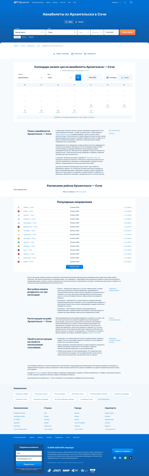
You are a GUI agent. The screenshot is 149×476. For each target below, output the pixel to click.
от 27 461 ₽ (128, 258)
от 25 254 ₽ (128, 250)
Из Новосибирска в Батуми (99, 394)
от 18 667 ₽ (128, 219)
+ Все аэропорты (110, 429)
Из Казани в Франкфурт (121, 394)
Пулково (107, 416)
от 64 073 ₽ (128, 230)
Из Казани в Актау (21, 399)
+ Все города (78, 429)
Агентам (62, 2)
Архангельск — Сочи (30, 227)
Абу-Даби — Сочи (29, 238)
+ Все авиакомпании (20, 429)
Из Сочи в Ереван (59, 394)
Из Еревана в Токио (87, 399)
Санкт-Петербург (79, 423)
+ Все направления (103, 399)
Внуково (107, 426)
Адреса (48, 2)
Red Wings (17, 426)
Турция (46, 423)
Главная (16, 46)
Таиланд (46, 419)
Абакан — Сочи (29, 207)
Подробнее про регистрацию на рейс (114, 340)
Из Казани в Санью (78, 394)
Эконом (17, 37)
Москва (76, 413)
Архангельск (30, 46)
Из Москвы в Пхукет (41, 394)
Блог (74, 2)
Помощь (111, 133)
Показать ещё (74, 267)
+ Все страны (48, 429)
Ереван (76, 416)
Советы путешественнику (115, 319)
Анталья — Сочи (29, 242)
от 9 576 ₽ (128, 227)
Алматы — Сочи (29, 215)
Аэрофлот (17, 423)
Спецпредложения (38, 2)
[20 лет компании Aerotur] (16, 3)
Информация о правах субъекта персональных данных (65, 462)
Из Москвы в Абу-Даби (41, 399)
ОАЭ (45, 413)
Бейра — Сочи (28, 261)
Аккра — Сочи (28, 211)
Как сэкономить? (114, 130)
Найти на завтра (81, 191)
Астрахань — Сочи (30, 234)
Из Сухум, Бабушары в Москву (64, 399)
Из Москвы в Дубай (22, 394)
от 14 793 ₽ (128, 215)
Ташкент (77, 426)
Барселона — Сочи (30, 258)
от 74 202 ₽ (128, 211)
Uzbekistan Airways (19, 413)
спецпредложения (92, 158)
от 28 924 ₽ (128, 246)
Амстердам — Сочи (30, 223)
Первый (31, 37)
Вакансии (76, 437)
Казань (76, 419)
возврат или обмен (94, 333)
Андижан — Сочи (29, 246)
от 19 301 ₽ (128, 254)
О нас (69, 2)
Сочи (38, 46)
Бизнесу (55, 2)
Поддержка (59, 437)
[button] (116, 2)
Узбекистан (47, 426)
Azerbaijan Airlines (19, 416)
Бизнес (24, 37)
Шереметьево (109, 419)
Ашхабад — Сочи (29, 230)
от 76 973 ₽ (128, 261)
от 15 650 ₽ (128, 238)
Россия (23, 46)
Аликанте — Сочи (29, 219)
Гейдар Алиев (109, 413)
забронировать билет (63, 134)
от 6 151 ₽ (128, 234)
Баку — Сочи (28, 250)
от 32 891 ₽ (128, 223)
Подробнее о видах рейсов (114, 289)
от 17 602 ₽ (128, 207)
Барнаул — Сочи (29, 254)
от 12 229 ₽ (128, 242)
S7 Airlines (17, 419)
